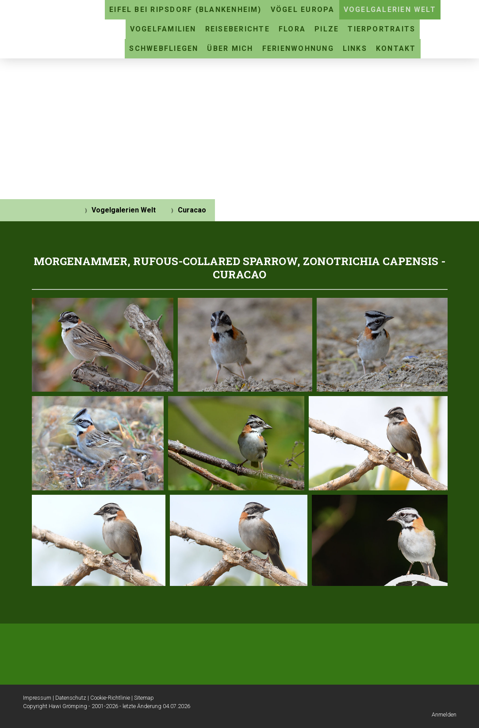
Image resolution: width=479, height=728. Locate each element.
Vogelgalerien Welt (390, 9)
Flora (292, 29)
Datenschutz (70, 697)
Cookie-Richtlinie (110, 697)
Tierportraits (381, 29)
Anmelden (444, 714)
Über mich (230, 48)
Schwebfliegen (163, 48)
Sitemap (144, 697)
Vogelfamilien (163, 29)
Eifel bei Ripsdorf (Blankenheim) (185, 9)
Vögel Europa (303, 9)
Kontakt (396, 48)
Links (355, 48)
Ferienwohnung (298, 48)
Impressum (37, 697)
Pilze (326, 29)
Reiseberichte (237, 29)
